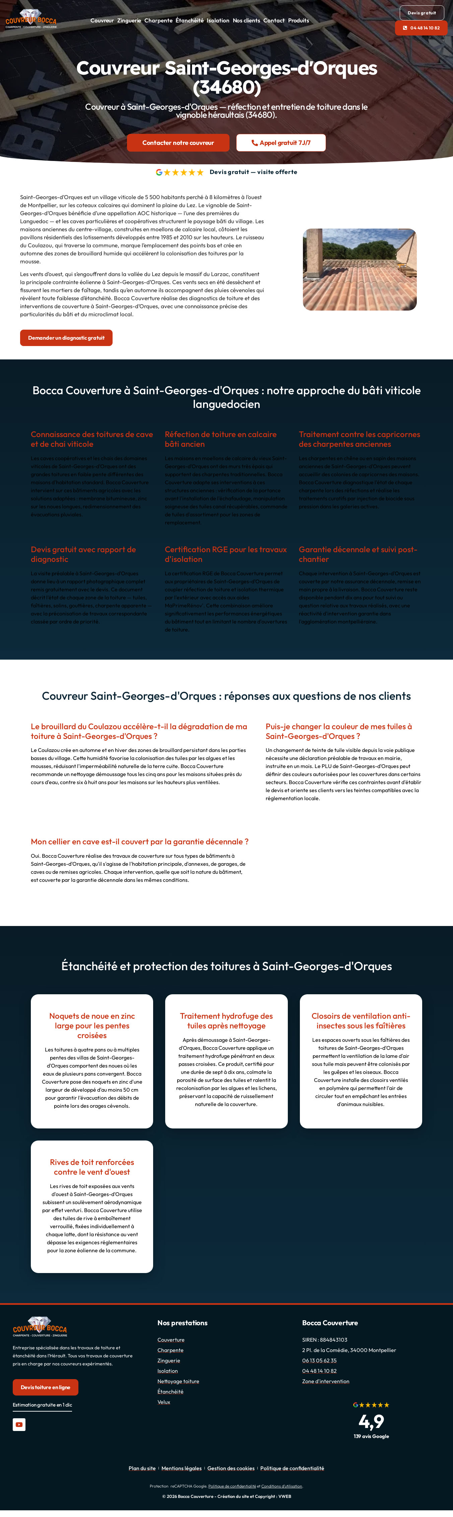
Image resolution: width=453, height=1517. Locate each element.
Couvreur (102, 20)
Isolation (218, 20)
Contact (273, 20)
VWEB (284, 1496)
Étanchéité (189, 20)
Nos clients (246, 20)
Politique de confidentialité (232, 1486)
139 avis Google (371, 1436)
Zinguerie (129, 20)
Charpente (158, 20)
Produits (298, 20)
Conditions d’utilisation (281, 1486)
